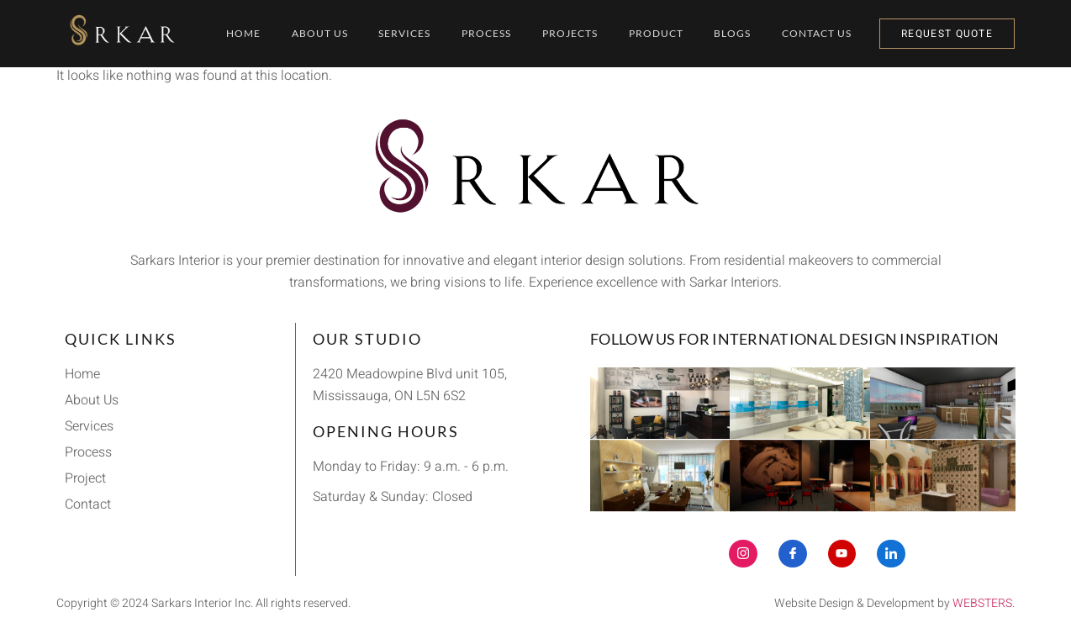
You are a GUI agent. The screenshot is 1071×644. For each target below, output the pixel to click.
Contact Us (831, 33)
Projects (573, 33)
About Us (312, 33)
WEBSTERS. (983, 603)
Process (486, 33)
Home (232, 33)
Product (663, 33)
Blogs (743, 33)
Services (401, 33)
